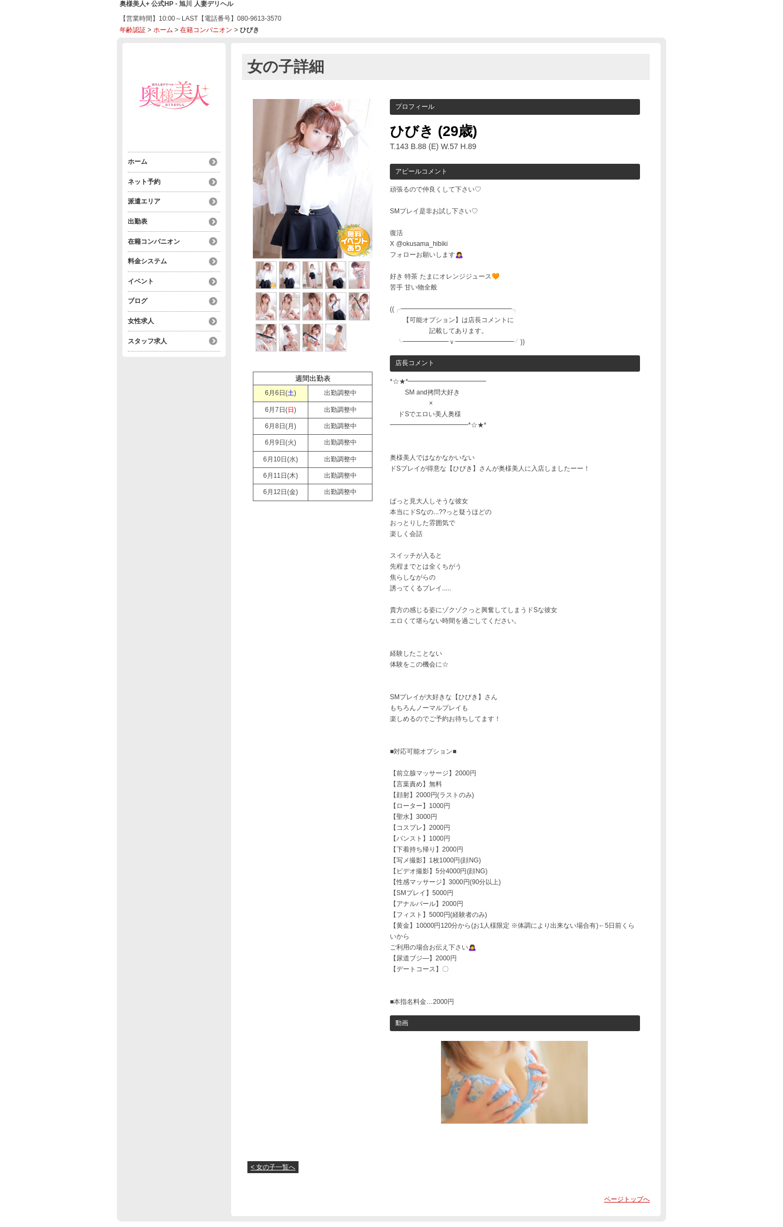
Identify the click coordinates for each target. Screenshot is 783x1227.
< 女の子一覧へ (273, 1167)
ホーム (163, 30)
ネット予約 (144, 181)
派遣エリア (144, 201)
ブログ (137, 299)
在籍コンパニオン (206, 30)
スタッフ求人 (147, 338)
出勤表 (137, 220)
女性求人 (141, 318)
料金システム (147, 259)
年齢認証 (133, 30)
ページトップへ (627, 1199)
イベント (141, 279)
